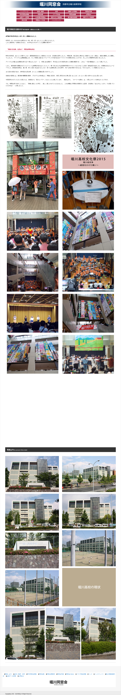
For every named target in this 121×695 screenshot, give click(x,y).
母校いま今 (8, 674)
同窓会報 (40, 14)
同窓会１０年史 (40, 20)
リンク (90, 674)
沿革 (56, 11)
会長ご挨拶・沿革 (19, 674)
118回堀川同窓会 (40, 17)
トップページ (24, 11)
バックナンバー (56, 20)
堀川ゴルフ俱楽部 (56, 17)
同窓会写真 (88, 11)
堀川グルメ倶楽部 (88, 17)
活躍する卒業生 (72, 11)
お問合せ (88, 14)
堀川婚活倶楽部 (72, 17)
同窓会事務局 (51, 674)
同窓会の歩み (70, 674)
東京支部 (24, 20)
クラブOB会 (56, 14)
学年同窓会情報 (24, 14)
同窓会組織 (72, 14)
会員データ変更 (24, 17)
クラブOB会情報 (81, 674)
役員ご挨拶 (40, 11)
